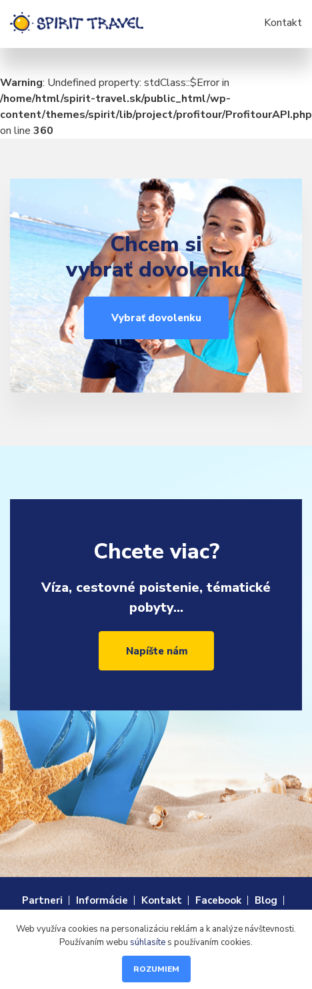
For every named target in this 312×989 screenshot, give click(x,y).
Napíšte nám (157, 651)
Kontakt (283, 22)
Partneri (42, 900)
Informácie (102, 900)
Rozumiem (156, 969)
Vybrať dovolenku (156, 318)
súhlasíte (147, 942)
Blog (266, 900)
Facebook (218, 900)
